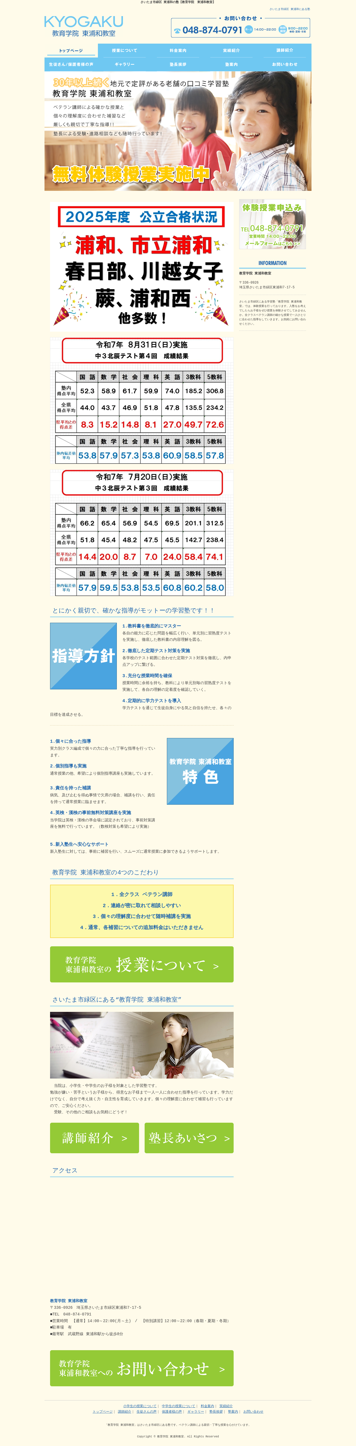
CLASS (124, 50)
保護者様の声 (172, 1411)
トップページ (71, 50)
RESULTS (231, 50)
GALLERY (124, 64)
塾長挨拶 (216, 1411)
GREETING (178, 64)
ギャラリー (195, 1411)
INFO (231, 64)
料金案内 (207, 1406)
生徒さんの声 (147, 1411)
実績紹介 (226, 1406)
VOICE (71, 64)
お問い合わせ (253, 1411)
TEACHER (285, 50)
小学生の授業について (140, 1406)
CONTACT (285, 64)
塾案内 (233, 1411)
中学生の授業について (178, 1406)
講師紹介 (124, 1411)
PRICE (178, 50)
